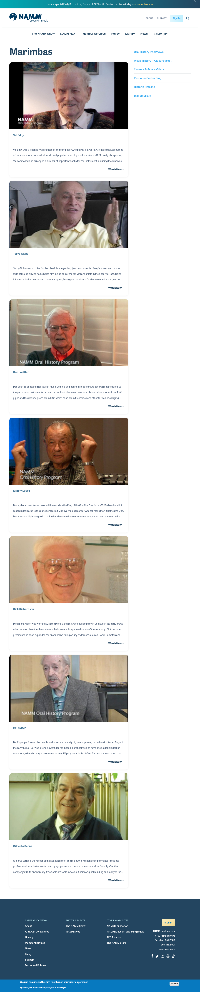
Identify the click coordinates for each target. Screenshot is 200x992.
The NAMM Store (116, 943)
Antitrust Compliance (37, 931)
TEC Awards (114, 937)
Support (162, 18)
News (144, 33)
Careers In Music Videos (149, 69)
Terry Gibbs (20, 253)
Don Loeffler (21, 372)
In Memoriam (142, 95)
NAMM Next (73, 931)
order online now (144, 4)
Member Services (94, 33)
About (149, 18)
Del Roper (19, 727)
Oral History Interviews (149, 52)
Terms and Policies (35, 965)
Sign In (176, 18)
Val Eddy (18, 135)
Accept (174, 984)
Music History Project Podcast (153, 60)
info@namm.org (167, 948)
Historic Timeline (144, 87)
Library (130, 33)
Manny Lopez (21, 490)
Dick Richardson (23, 609)
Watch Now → (116, 169)
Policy (115, 33)
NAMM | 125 (160, 34)
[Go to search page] (188, 18)
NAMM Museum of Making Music (125, 931)
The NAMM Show (43, 33)
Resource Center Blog (147, 78)
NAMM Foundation (117, 926)
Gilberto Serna (22, 846)
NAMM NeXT (68, 33)
